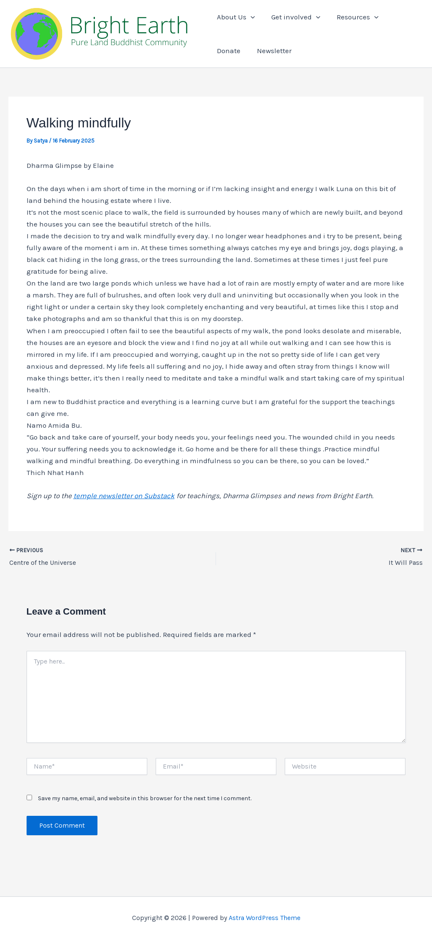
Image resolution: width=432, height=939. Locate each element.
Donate (401, 17)
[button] (250, 17)
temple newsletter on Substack (124, 496)
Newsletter (234, 50)
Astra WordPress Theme (264, 918)
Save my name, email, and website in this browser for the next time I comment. (144, 798)
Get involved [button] (294, 17)
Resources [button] (354, 17)
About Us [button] (236, 17)
